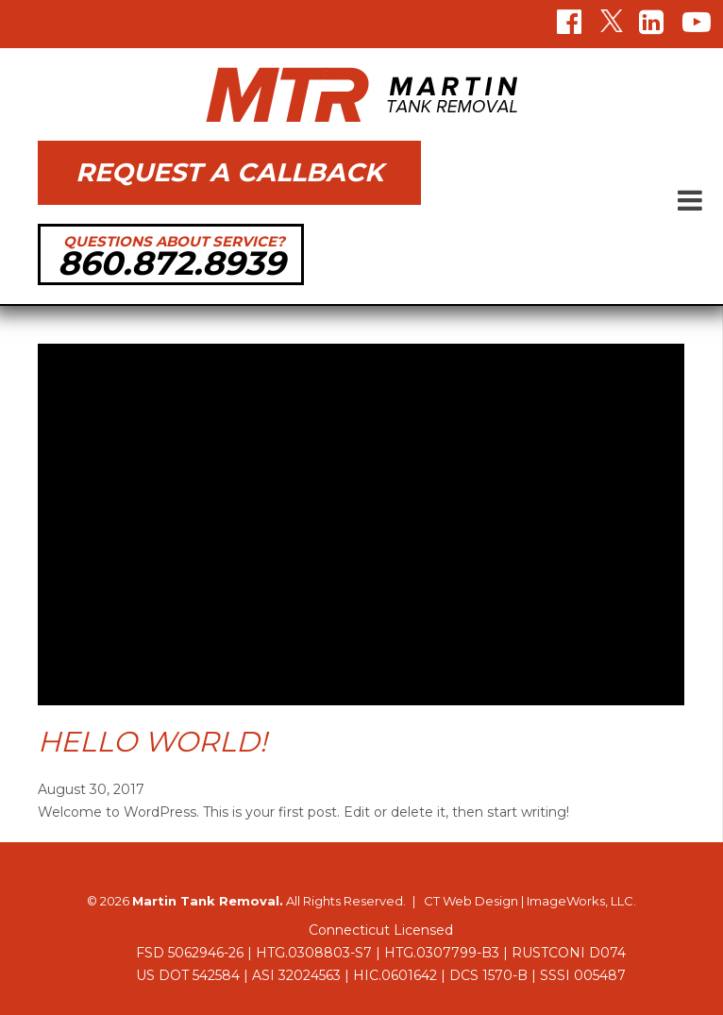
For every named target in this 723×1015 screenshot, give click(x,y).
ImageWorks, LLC (580, 900)
